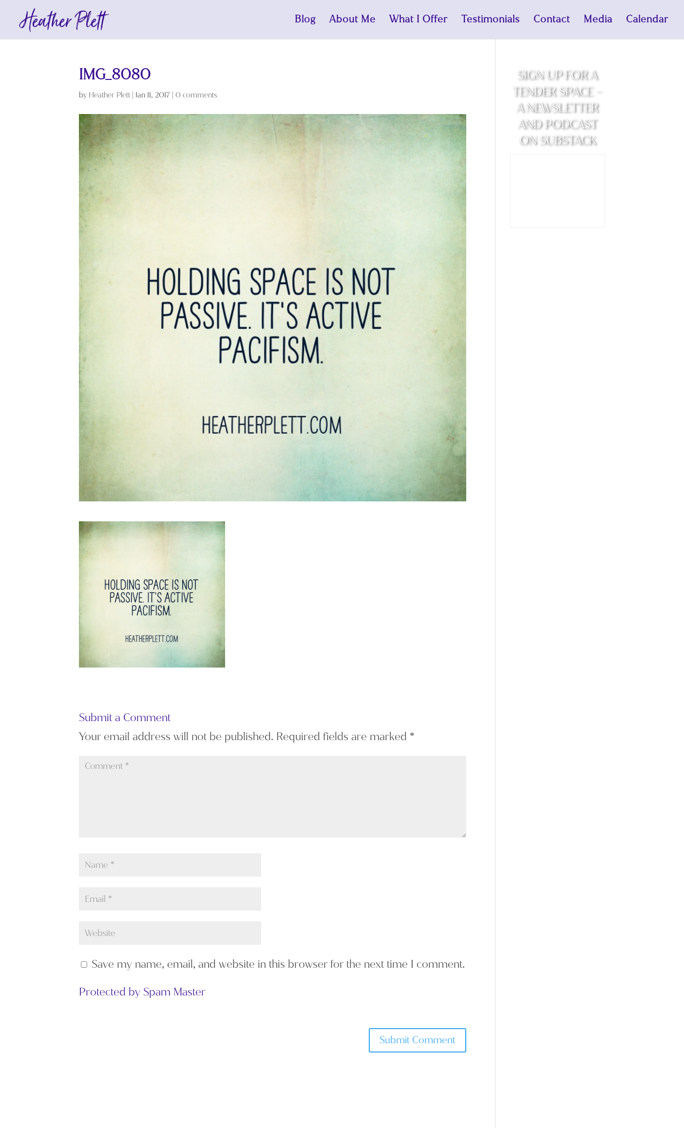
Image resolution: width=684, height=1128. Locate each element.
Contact (551, 21)
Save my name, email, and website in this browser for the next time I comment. (278, 964)
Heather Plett (109, 95)
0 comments (196, 95)
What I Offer (418, 21)
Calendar (647, 21)
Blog (305, 21)
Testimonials (490, 21)
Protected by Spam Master (142, 992)
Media (598, 21)
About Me (352, 21)
